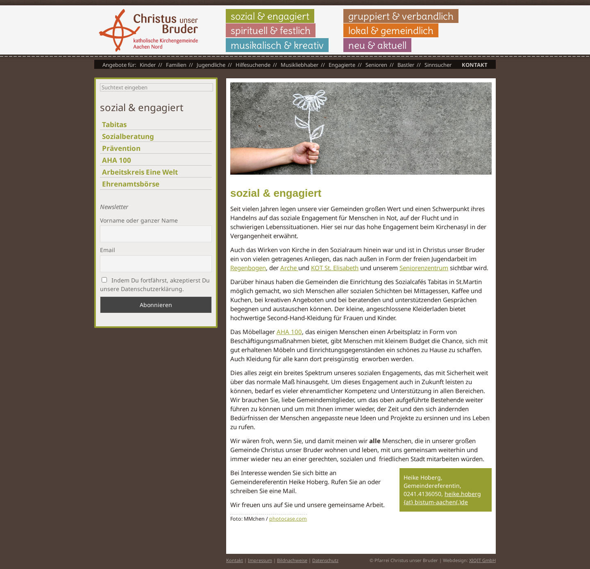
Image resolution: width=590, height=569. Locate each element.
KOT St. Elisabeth (335, 268)
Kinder (148, 64)
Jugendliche (211, 64)
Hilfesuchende (253, 64)
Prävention (121, 148)
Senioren (376, 64)
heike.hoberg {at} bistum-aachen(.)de (442, 498)
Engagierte (342, 64)
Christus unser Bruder (148, 30)
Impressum (260, 560)
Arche (289, 268)
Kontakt (475, 64)
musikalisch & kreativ (277, 45)
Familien (176, 64)
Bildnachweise (292, 560)
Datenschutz (325, 560)
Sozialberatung (128, 136)
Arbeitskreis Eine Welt (140, 172)
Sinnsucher (438, 64)
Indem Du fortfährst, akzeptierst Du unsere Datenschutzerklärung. (155, 284)
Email (107, 250)
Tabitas (114, 124)
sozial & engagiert (270, 16)
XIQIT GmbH (482, 560)
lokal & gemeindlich (390, 30)
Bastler (405, 64)
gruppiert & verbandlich (401, 16)
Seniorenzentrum (423, 268)
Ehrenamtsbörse (130, 184)
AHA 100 (289, 332)
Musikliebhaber (299, 64)
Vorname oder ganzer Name (139, 220)
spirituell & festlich (271, 30)
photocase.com (288, 518)
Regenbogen (248, 268)
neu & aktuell (377, 45)
